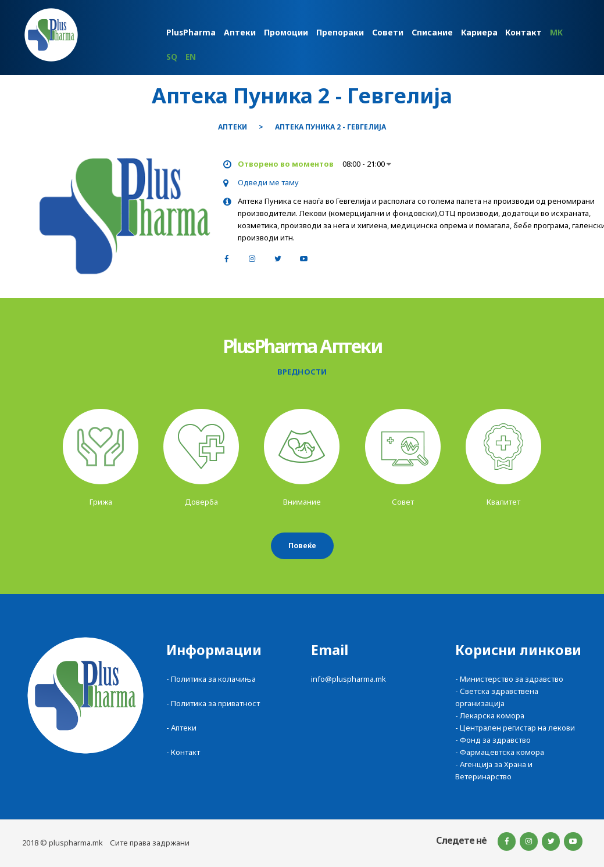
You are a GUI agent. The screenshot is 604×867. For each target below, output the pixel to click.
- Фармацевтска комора (499, 752)
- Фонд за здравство (493, 740)
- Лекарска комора (489, 715)
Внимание (302, 502)
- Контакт (183, 752)
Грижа (101, 502)
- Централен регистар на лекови (515, 727)
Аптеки (232, 127)
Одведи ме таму (268, 182)
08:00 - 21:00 (366, 164)
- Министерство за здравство (509, 679)
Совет (403, 502)
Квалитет (503, 502)
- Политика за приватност (213, 703)
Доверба (201, 502)
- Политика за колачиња (211, 679)
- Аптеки (181, 727)
